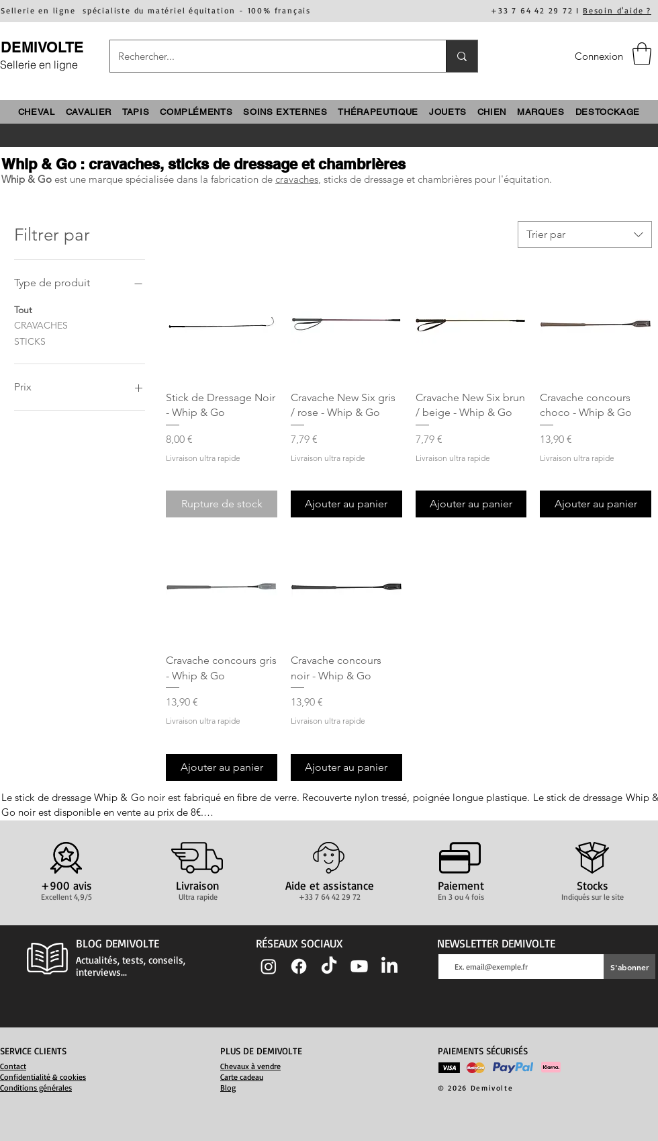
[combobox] (585, 234)
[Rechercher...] (268, 56)
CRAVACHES (41, 324)
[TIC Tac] (329, 966)
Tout (23, 309)
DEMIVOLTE (42, 47)
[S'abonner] (629, 966)
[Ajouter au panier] (346, 504)
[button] (641, 53)
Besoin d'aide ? (617, 10)
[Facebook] (299, 966)
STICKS (30, 340)
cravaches (296, 179)
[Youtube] (359, 966)
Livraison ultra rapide (203, 458)
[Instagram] (268, 966)
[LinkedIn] (389, 966)
